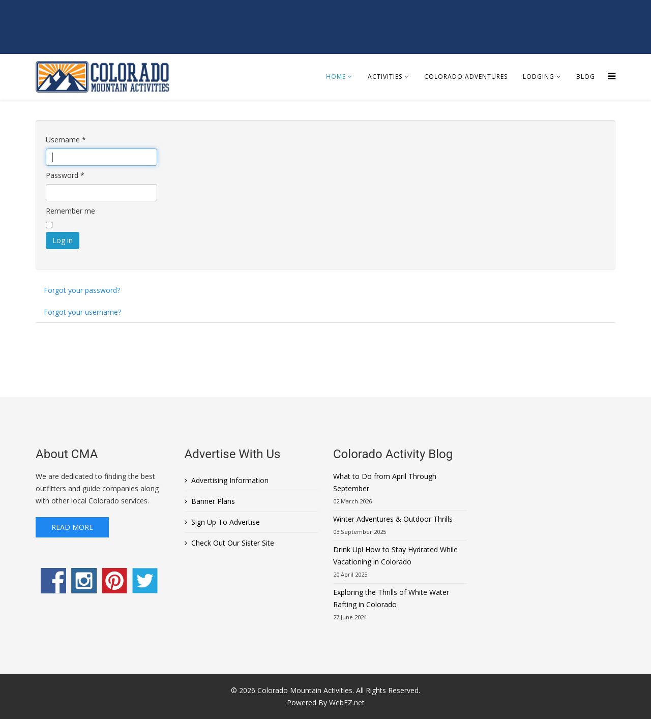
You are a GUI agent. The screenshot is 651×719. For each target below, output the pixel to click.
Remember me (70, 211)
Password (65, 175)
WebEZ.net (347, 702)
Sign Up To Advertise (225, 522)
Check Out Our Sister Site (232, 543)
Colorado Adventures (466, 76)
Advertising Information (230, 480)
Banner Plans (213, 501)
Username (66, 139)
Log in (62, 240)
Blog (585, 76)
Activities (385, 76)
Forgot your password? (82, 290)
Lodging (538, 76)
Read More (72, 527)
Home (336, 76)
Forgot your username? (82, 312)
